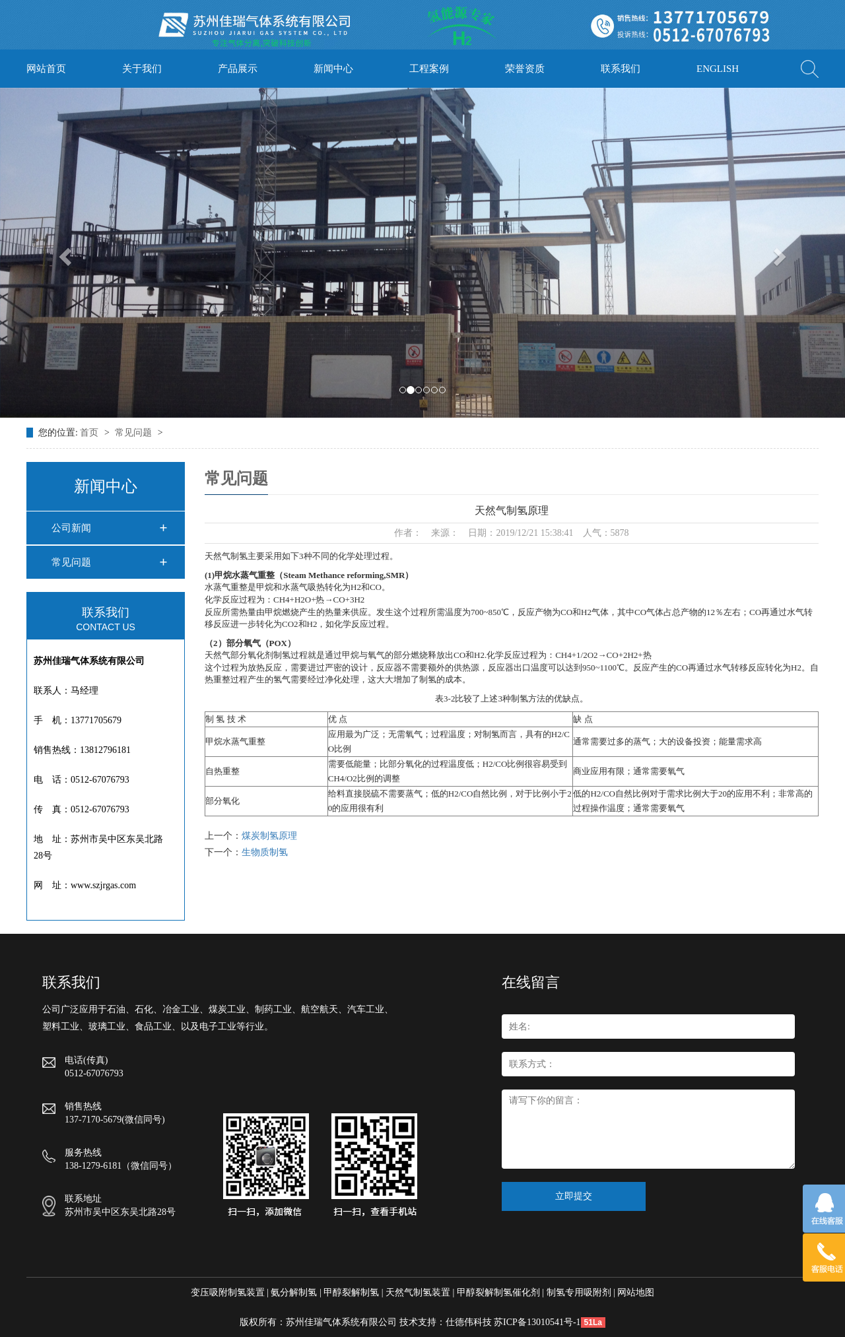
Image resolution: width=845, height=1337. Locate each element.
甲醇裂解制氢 (351, 1292)
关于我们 (142, 68)
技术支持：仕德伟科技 (445, 1322)
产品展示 (237, 68)
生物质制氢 (265, 852)
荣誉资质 (525, 68)
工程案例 (429, 68)
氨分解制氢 (294, 1292)
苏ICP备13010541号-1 (537, 1322)
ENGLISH (717, 68)
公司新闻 (71, 528)
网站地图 (635, 1292)
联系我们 (620, 68)
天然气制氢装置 (418, 1292)
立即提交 (573, 1196)
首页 (90, 433)
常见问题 (134, 433)
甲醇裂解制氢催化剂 (498, 1292)
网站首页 (46, 68)
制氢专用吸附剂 (579, 1292)
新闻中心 (333, 68)
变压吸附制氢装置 (228, 1292)
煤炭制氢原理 (269, 836)
